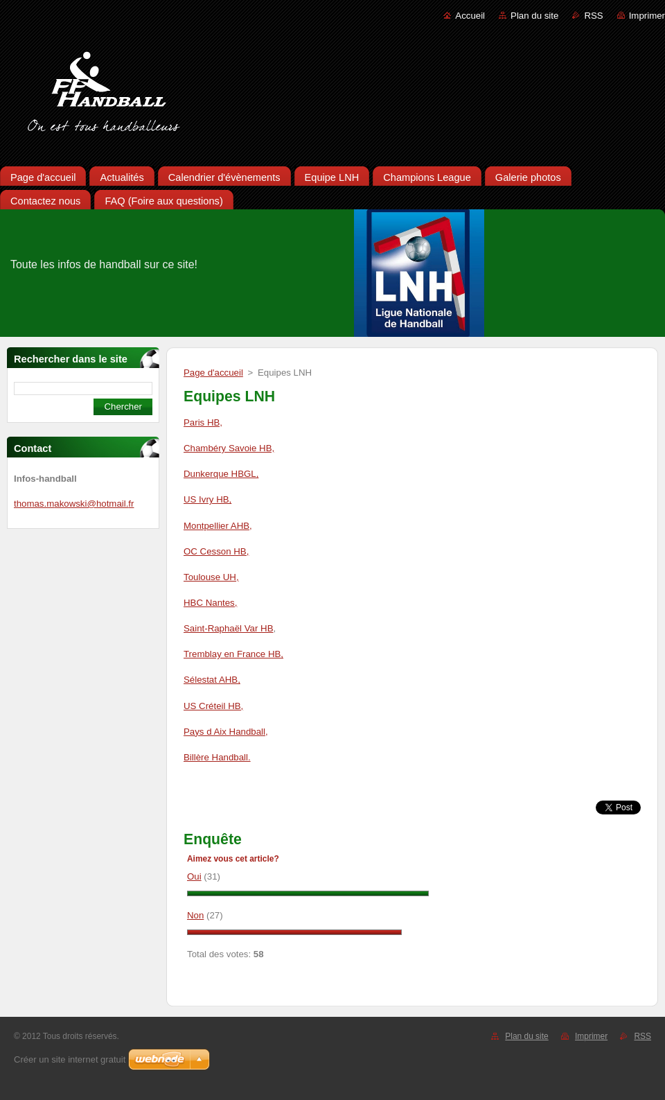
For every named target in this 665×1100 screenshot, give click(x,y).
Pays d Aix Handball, (226, 731)
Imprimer (647, 15)
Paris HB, (203, 422)
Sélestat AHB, (212, 679)
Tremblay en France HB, (233, 654)
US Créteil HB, (213, 706)
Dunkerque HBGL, (221, 474)
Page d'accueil (213, 372)
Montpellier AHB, (218, 526)
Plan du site (534, 15)
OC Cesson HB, (216, 551)
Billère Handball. (217, 757)
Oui (194, 876)
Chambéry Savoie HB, (229, 448)
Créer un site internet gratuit (69, 1059)
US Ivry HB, (207, 499)
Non (195, 915)
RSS (593, 15)
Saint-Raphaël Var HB (229, 628)
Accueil (470, 15)
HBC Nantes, (210, 602)
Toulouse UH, (211, 577)
